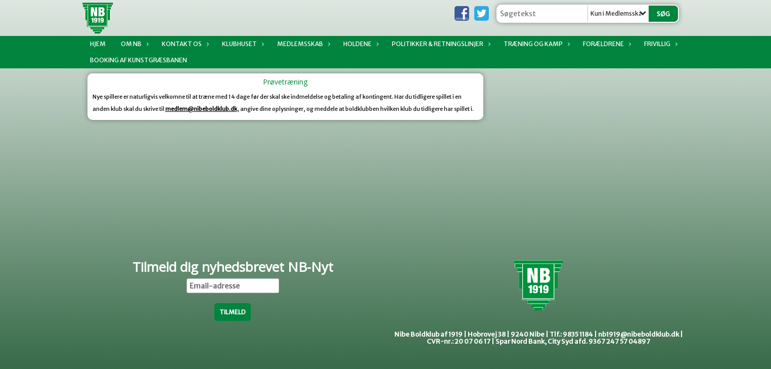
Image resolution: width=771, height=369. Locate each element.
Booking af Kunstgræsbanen (138, 60)
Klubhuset (242, 44)
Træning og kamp (536, 44)
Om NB (134, 44)
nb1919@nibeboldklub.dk (638, 334)
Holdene (360, 44)
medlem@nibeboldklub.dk (201, 108)
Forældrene (606, 44)
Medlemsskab (302, 44)
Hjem (98, 44)
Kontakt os (184, 44)
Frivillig (659, 44)
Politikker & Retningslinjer (440, 44)
